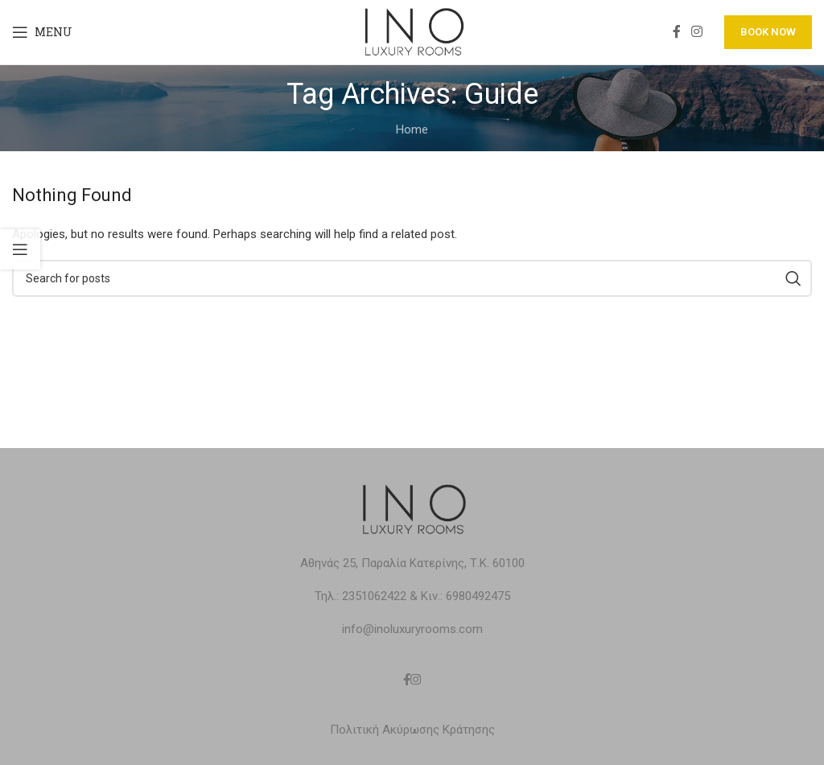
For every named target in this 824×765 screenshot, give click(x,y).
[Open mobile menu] (42, 32)
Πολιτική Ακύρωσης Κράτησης (412, 729)
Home (412, 129)
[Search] (412, 278)
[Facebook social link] (676, 31)
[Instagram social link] (697, 31)
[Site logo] (412, 31)
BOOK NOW (768, 32)
